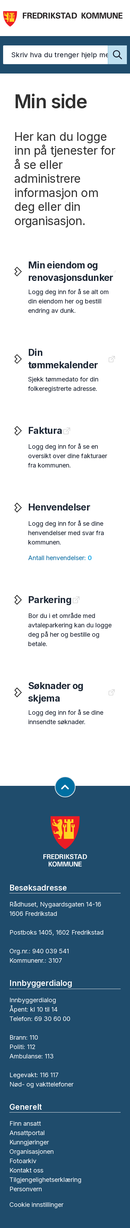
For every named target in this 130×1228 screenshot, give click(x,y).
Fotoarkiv (22, 1161)
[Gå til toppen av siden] (65, 786)
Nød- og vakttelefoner (41, 1084)
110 (33, 1037)
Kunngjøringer (29, 1142)
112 (31, 1046)
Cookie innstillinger (36, 1204)
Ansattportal (27, 1132)
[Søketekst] (65, 54)
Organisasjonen (31, 1151)
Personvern (25, 1189)
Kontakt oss (26, 1170)
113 (49, 1056)
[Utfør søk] (117, 54)
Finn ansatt (25, 1123)
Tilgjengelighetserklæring (45, 1179)
